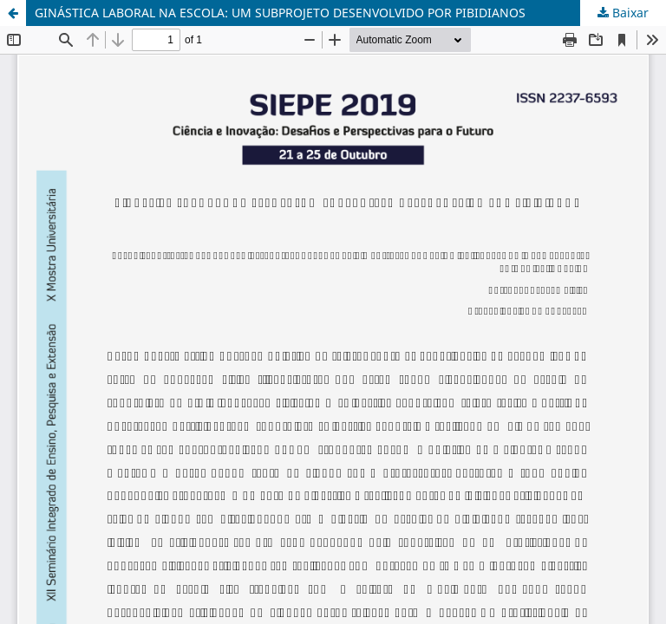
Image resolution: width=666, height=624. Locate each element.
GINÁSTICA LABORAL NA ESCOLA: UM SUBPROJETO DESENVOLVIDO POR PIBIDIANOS (280, 12)
